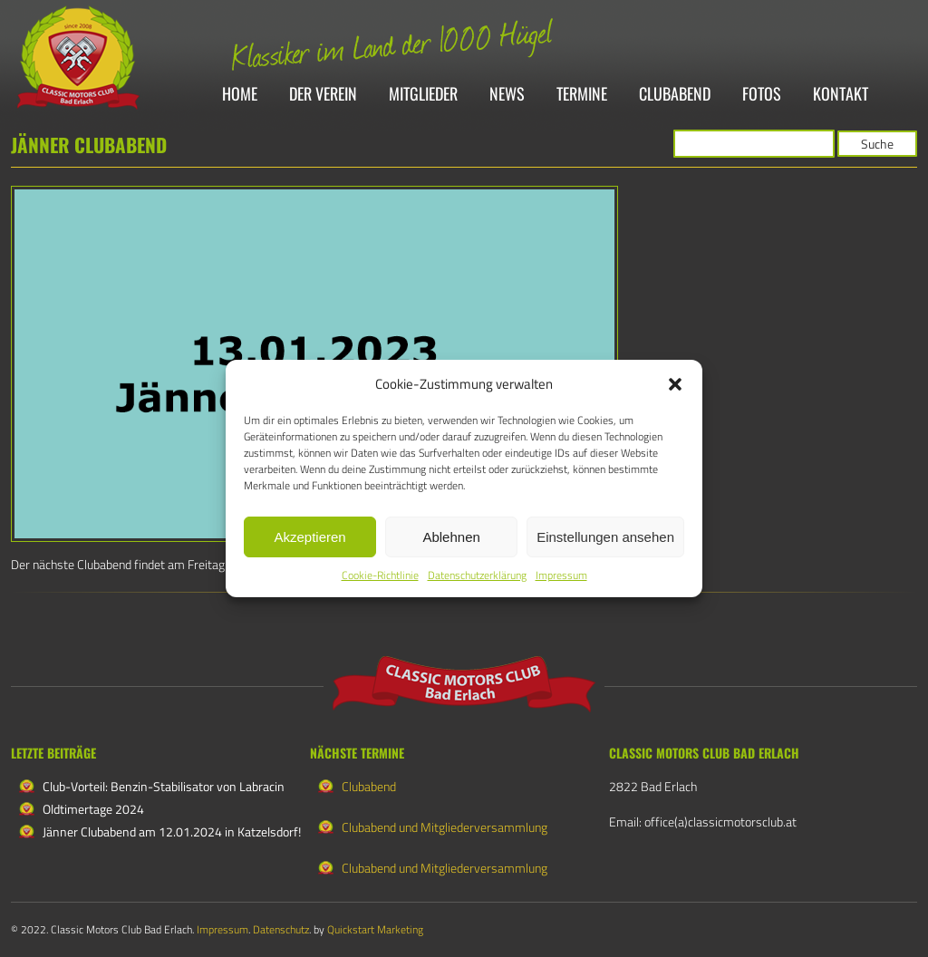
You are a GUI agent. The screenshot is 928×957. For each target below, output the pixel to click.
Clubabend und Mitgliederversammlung (444, 826)
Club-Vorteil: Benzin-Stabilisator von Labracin (164, 786)
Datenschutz (281, 929)
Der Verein (323, 94)
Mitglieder (423, 94)
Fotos (761, 94)
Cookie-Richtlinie (380, 575)
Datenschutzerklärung (477, 575)
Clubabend (674, 94)
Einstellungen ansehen (605, 537)
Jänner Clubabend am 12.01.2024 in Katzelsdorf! (172, 831)
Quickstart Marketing (375, 929)
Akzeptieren (309, 537)
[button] (675, 384)
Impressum (561, 575)
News (507, 94)
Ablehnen (450, 537)
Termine (581, 94)
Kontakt (840, 94)
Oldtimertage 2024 (93, 808)
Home (239, 94)
